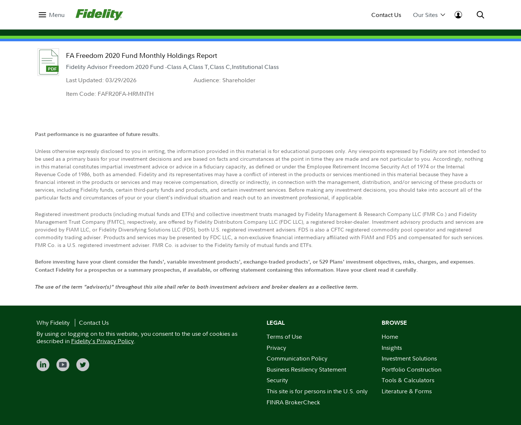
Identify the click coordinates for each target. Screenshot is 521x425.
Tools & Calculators (408, 380)
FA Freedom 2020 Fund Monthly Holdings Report (141, 55)
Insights (392, 348)
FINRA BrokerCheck (293, 402)
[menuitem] (52, 15)
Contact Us (386, 15)
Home (390, 336)
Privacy (276, 348)
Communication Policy (297, 358)
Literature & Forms (407, 391)
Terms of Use (284, 336)
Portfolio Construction (411, 369)
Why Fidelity (53, 322)
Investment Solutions (409, 358)
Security (277, 380)
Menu (57, 15)
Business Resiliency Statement (306, 369)
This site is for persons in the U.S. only (317, 391)
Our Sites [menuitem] (429, 15)
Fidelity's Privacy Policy (102, 341)
